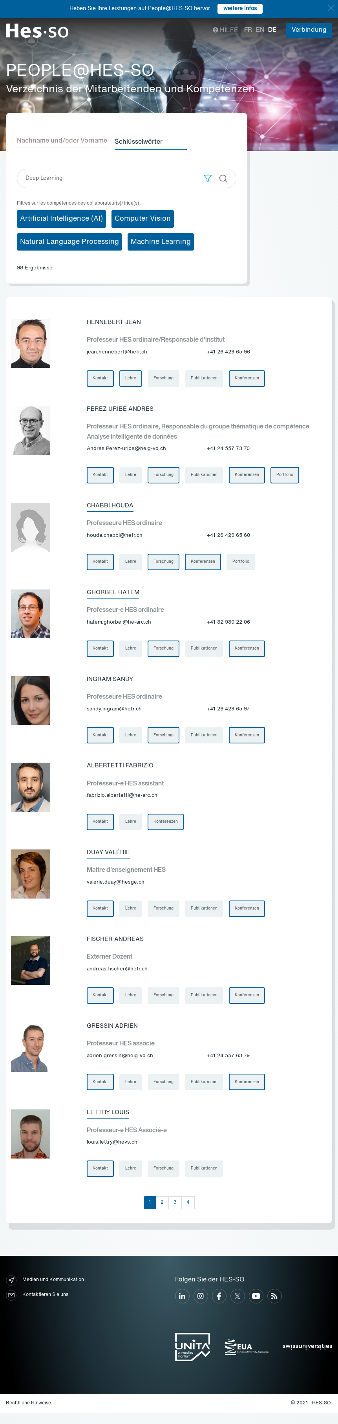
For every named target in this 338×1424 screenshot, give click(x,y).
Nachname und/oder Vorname (62, 141)
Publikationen (207, 378)
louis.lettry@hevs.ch (112, 1152)
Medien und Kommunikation (45, 1291)
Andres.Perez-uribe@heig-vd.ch (126, 449)
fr (248, 30)
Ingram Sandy (111, 683)
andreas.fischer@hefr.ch (117, 976)
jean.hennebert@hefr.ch (117, 351)
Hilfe (225, 30)
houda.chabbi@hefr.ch (115, 537)
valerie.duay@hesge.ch (115, 888)
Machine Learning (161, 240)
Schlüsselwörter (144, 141)
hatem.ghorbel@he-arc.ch (119, 625)
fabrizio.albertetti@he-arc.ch (122, 801)
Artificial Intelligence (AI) (61, 217)
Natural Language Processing (69, 240)
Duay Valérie (109, 859)
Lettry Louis (109, 1123)
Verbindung (309, 30)
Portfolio (289, 476)
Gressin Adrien (114, 1035)
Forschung (165, 378)
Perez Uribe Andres (122, 409)
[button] (208, 177)
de (272, 30)
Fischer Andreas (117, 947)
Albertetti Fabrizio (122, 771)
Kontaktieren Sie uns (37, 1306)
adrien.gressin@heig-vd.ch (120, 1064)
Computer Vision (143, 217)
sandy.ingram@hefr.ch (114, 713)
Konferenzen (250, 378)
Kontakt (100, 378)
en (260, 30)
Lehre (131, 378)
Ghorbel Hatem (115, 595)
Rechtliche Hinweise (28, 1414)
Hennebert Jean (116, 321)
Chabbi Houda (111, 507)
